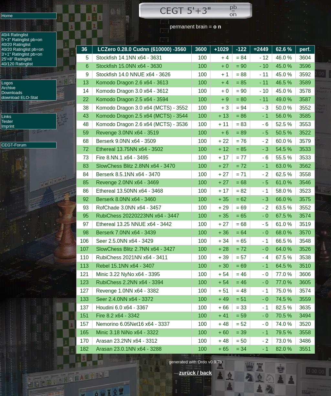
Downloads (11, 92)
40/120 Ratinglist (17, 63)
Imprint (7, 126)
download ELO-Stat (19, 97)
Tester (7, 121)
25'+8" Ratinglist (16, 59)
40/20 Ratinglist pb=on (22, 49)
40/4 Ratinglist (14, 34)
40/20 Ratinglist (15, 44)
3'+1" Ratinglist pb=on (21, 54)
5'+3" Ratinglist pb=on (21, 39)
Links (6, 116)
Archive (8, 87)
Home (7, 15)
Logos (7, 82)
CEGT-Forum (13, 145)
